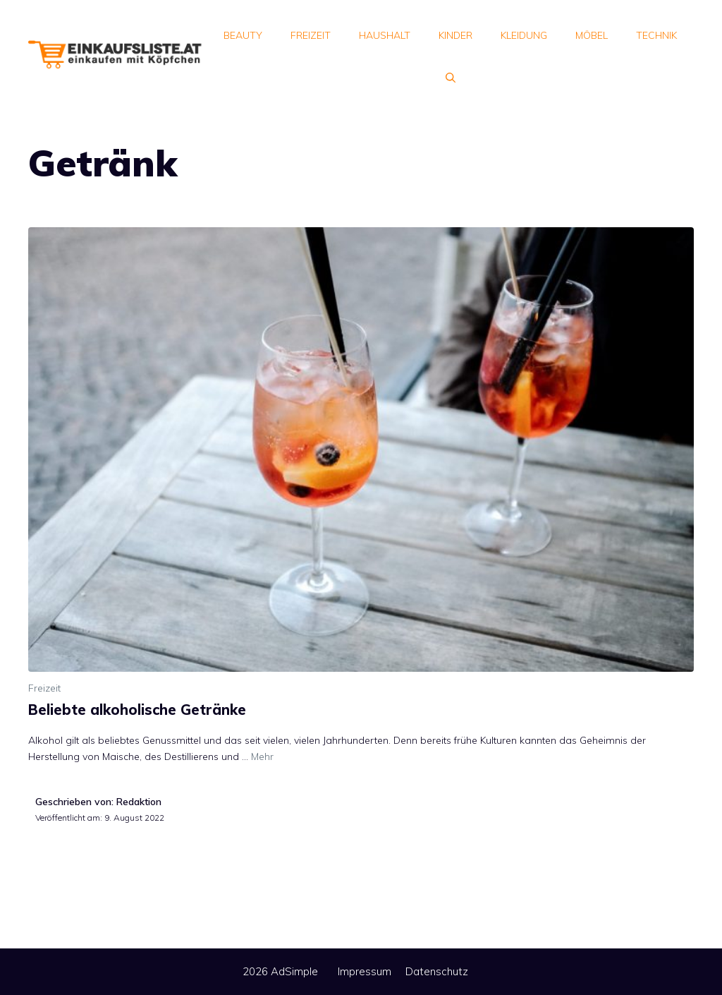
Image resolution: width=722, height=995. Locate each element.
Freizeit (310, 35)
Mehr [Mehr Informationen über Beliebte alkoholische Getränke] (262, 756)
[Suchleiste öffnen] (451, 77)
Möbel (591, 35)
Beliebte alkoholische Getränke (137, 709)
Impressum (364, 971)
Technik (656, 35)
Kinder (455, 35)
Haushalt (384, 35)
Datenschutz (436, 971)
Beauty (243, 35)
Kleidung (524, 35)
